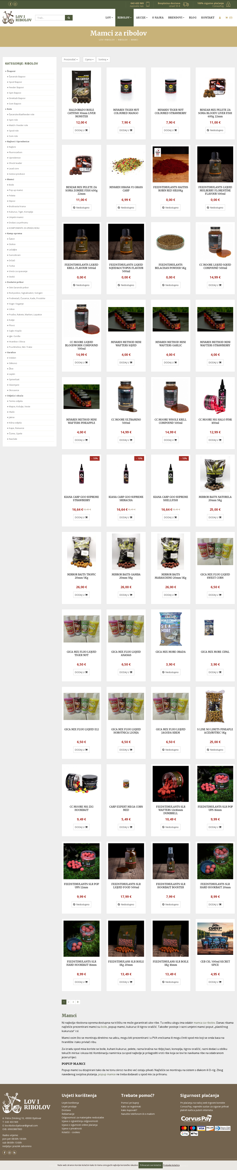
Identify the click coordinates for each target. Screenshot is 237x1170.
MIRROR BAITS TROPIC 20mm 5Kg (81, 576)
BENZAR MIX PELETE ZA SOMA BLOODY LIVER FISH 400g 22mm (215, 113)
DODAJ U (81, 130)
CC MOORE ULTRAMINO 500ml (126, 421)
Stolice (12, 244)
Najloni (12, 146)
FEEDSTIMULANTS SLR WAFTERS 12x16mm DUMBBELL (170, 810)
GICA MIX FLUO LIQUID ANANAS (126, 653)
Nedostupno (215, 130)
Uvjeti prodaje (69, 1106)
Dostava (66, 1110)
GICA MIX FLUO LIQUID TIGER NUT (81, 653)
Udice (12, 309)
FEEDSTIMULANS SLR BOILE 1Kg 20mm (126, 963)
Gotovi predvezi (17, 173)
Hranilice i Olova (17, 341)
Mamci (134, 39)
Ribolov (123, 17)
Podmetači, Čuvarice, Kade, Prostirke (27, 298)
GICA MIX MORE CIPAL (215, 651)
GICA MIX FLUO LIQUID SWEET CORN (215, 576)
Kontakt (207, 17)
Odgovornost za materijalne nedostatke (83, 1117)
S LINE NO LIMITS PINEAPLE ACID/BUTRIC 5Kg (215, 731)
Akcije (141, 17)
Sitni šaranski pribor (19, 287)
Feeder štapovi (16, 87)
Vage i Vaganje (16, 303)
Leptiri (12, 374)
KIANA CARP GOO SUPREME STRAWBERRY (81, 498)
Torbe (12, 265)
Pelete (12, 195)
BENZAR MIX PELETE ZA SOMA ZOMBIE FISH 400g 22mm (81, 190)
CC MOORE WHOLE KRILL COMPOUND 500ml (171, 421)
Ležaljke (13, 249)
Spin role (13, 119)
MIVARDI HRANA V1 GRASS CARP (126, 189)
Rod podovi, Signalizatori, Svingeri (26, 292)
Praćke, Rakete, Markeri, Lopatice (25, 314)
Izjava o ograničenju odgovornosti (80, 1121)
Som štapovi (15, 103)
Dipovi (12, 200)
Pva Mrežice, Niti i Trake (20, 346)
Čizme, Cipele (15, 433)
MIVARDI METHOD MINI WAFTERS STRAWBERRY (215, 344)
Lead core (14, 168)
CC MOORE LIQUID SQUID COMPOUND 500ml (215, 266)
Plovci (12, 325)
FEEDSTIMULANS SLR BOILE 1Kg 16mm (171, 963)
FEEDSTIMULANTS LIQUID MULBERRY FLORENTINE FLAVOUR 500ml (215, 190)
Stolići (12, 276)
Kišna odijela (15, 422)
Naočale (13, 438)
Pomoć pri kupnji (130, 1102)
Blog (193, 17)
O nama (158, 17)
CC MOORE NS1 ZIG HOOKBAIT (81, 808)
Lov (108, 17)
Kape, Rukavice (16, 428)
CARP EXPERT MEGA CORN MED (126, 808)
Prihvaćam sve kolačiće (150, 1165)
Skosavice (14, 390)
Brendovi (175, 17)
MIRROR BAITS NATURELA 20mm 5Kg (215, 498)
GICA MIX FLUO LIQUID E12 (81, 729)
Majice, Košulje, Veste (19, 406)
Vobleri (12, 357)
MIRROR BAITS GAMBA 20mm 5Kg (126, 576)
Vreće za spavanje (18, 271)
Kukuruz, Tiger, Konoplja (21, 211)
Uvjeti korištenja (70, 1102)
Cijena (89, 59)
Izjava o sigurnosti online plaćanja (79, 1124)
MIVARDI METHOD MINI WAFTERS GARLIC (170, 344)
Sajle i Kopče (15, 330)
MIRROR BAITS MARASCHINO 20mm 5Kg (170, 576)
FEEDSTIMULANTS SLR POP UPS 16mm (215, 808)
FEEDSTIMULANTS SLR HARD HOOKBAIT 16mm (81, 963)
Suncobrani (14, 255)
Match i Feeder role (18, 125)
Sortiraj (103, 59)
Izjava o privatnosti (72, 1128)
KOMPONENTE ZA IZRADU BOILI (24, 227)
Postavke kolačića (171, 1165)
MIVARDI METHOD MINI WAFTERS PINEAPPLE (81, 421)
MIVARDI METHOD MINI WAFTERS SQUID (126, 344)
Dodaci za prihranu (18, 222)
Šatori (12, 238)
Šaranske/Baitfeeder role (21, 114)
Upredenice (15, 157)
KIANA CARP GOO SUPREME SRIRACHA (126, 498)
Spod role (14, 130)
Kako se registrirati (131, 1106)
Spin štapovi (15, 92)
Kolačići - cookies (71, 1132)
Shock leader (15, 163)
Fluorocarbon (15, 152)
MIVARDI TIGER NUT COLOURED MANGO (126, 111)
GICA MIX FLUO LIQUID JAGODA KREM (170, 731)
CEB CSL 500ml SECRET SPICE (215, 963)
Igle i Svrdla (14, 336)
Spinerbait (14, 379)
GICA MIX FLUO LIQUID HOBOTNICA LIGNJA (126, 731)
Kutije (12, 319)
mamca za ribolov (204, 1022)
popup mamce (107, 1074)
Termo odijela (16, 401)
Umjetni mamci (16, 217)
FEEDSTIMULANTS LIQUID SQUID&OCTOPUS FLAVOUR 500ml (126, 268)
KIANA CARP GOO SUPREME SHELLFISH (170, 498)
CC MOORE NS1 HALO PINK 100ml (215, 421)
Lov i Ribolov (107, 39)
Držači (12, 260)
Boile (11, 184)
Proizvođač (71, 59)
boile (104, 1027)
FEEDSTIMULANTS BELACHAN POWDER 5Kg (170, 266)
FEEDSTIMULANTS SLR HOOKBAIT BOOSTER (170, 886)
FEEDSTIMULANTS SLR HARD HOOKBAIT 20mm (215, 886)
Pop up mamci (16, 190)
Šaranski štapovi (17, 76)
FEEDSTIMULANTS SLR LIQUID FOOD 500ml (126, 886)
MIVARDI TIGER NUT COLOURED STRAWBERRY (170, 111)
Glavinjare (14, 384)
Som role (13, 136)
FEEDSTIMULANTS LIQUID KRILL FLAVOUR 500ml (81, 266)
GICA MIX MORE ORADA (171, 651)
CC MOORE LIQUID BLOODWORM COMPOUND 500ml (81, 345)
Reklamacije (68, 1113)
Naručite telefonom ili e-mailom (138, 1113)
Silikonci (13, 363)
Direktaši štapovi (17, 98)
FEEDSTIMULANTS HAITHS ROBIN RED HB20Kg (170, 189)
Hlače (12, 411)
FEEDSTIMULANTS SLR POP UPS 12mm (81, 886)
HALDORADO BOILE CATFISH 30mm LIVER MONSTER (82, 113)
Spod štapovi (15, 81)
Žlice (11, 368)
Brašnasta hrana (17, 206)
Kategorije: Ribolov (21, 63)
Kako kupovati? (129, 1110)
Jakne (12, 417)
